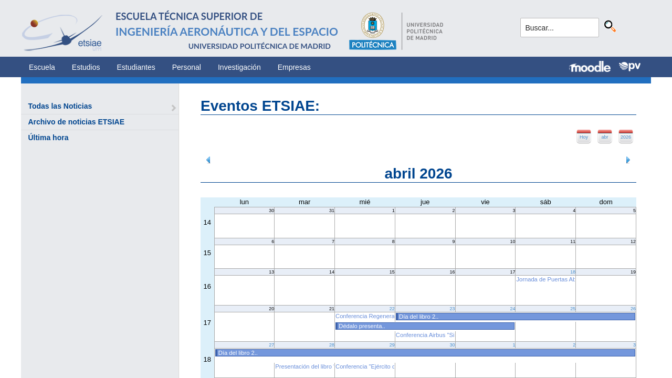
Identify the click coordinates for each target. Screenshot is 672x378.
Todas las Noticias (60, 106)
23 (452, 308)
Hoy (584, 137)
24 (512, 308)
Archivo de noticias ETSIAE (76, 122)
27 (271, 345)
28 (331, 345)
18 (572, 272)
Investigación (239, 67)
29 (392, 345)
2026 (626, 137)
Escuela (42, 67)
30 (452, 345)
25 (572, 308)
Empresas (294, 67)
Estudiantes (136, 67)
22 (392, 308)
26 (633, 308)
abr (604, 137)
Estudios (86, 67)
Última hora (48, 137)
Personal (186, 67)
